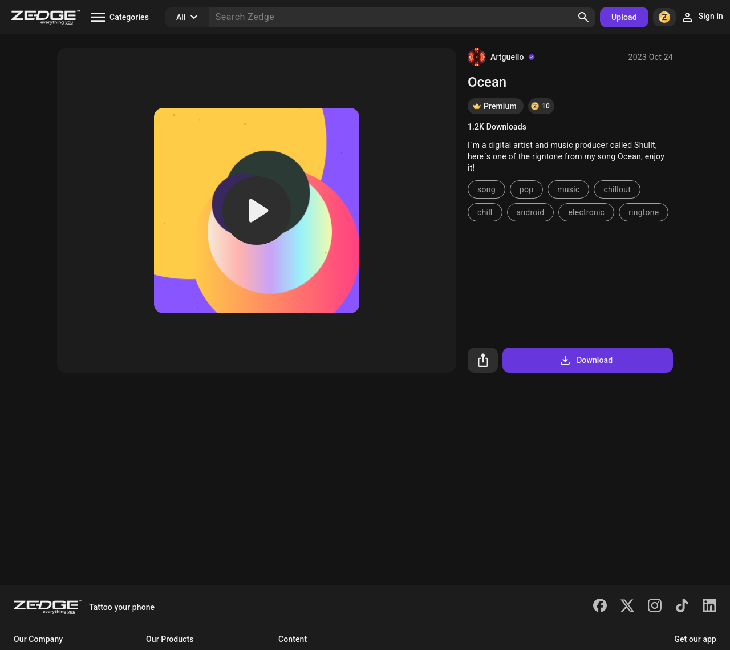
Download (585, 360)
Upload (624, 17)
